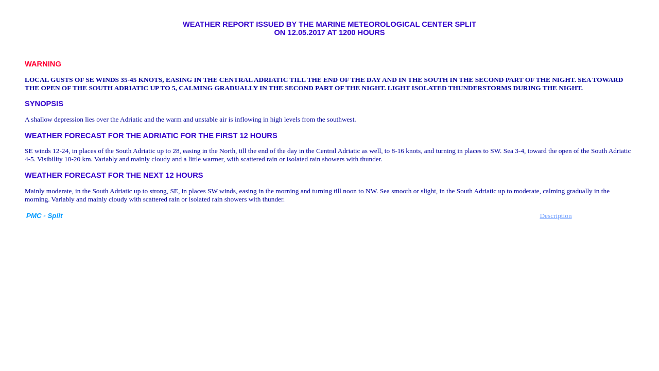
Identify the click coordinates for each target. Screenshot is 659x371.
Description (555, 216)
